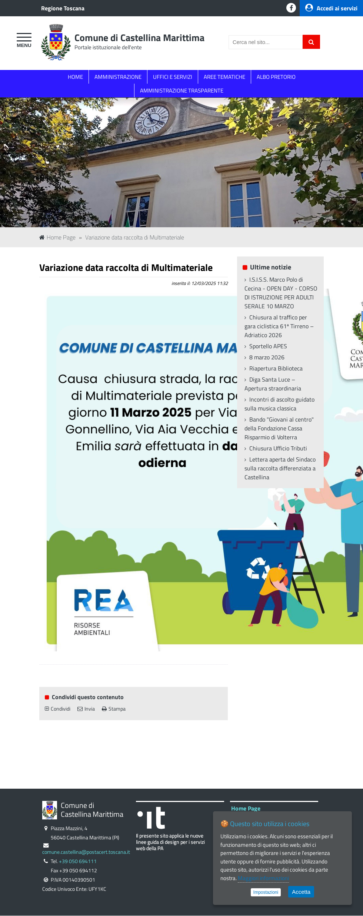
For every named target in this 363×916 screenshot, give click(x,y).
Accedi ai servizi (331, 8)
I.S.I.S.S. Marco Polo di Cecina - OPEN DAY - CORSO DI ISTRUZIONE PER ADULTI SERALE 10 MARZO (280, 293)
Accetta (301, 892)
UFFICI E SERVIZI (172, 77)
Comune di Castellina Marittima (139, 37)
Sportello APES (268, 346)
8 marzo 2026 (266, 357)
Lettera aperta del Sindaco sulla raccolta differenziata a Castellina (280, 468)
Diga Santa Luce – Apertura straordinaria (272, 384)
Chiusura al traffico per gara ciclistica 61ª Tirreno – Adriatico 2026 (279, 326)
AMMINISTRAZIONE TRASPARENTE (181, 90)
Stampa (114, 709)
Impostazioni (265, 892)
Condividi (57, 709)
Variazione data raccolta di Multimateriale (134, 237)
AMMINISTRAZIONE (117, 77)
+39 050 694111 (78, 861)
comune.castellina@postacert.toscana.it (86, 852)
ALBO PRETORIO (276, 77)
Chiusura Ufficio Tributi (278, 448)
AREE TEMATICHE (224, 77)
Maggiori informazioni (263, 878)
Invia (86, 709)
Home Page (57, 237)
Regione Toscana (62, 8)
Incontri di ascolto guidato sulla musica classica (279, 404)
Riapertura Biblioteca (276, 368)
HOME (75, 77)
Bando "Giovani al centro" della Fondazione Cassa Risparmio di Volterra (279, 428)
